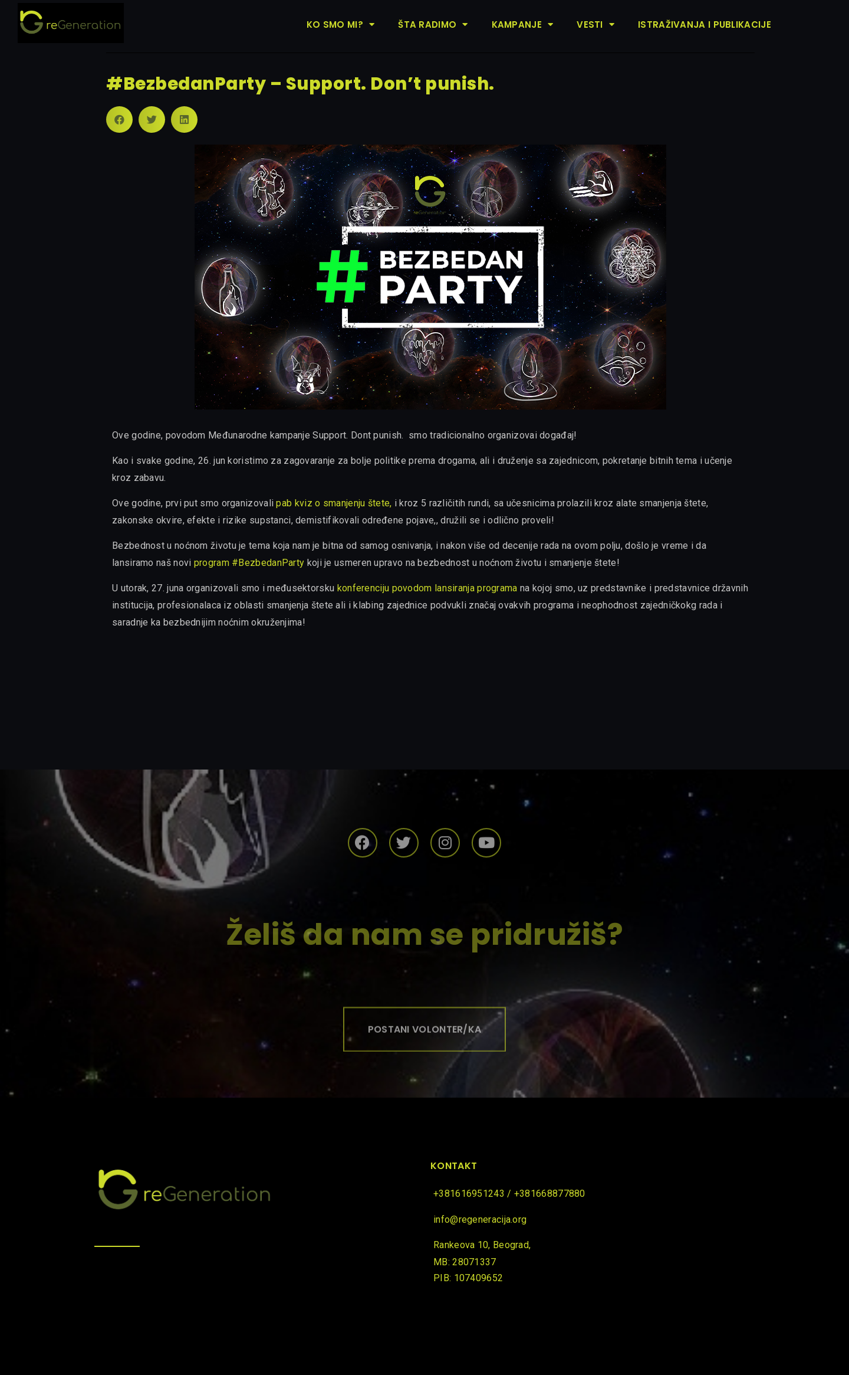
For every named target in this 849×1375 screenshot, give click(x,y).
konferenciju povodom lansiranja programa (427, 588)
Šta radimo (433, 24)
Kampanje (523, 24)
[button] (424, 1051)
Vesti (595, 24)
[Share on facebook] (119, 119)
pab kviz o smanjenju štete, (333, 503)
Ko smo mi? (340, 24)
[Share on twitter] (152, 119)
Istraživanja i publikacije (704, 24)
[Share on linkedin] (184, 119)
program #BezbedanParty (249, 562)
